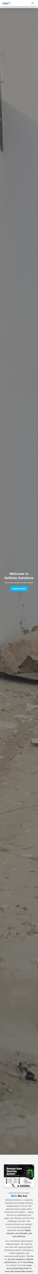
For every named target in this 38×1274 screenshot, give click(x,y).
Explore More (19, 589)
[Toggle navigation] (32, 3)
